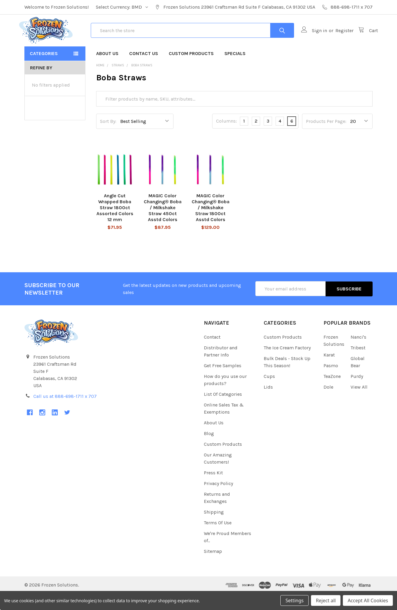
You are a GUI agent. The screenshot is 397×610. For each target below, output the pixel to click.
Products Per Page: (326, 137)
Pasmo (330, 381)
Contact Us (143, 70)
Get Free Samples (222, 381)
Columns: (226, 137)
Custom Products (191, 70)
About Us (107, 70)
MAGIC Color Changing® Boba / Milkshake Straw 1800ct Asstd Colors (210, 224)
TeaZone (332, 392)
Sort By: (108, 137)
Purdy (357, 392)
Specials (235, 70)
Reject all (326, 600)
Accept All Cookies (368, 600)
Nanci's (358, 353)
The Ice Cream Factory (287, 364)
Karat (329, 371)
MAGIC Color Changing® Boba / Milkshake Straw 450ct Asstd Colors (163, 224)
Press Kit (213, 489)
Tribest (358, 364)
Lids (268, 403)
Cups (269, 392)
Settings (294, 600)
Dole (328, 403)
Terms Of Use (218, 539)
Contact (212, 353)
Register (339, 39)
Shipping (214, 528)
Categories (44, 70)
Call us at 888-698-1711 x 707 (65, 412)
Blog (209, 449)
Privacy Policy (218, 499)
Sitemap (213, 567)
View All (359, 403)
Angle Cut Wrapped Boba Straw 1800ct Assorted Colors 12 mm (114, 224)
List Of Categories (223, 410)
